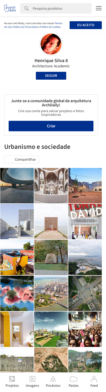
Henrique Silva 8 (51, 60)
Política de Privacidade (25, 27)
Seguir (51, 75)
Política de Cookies (50, 27)
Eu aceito (85, 25)
